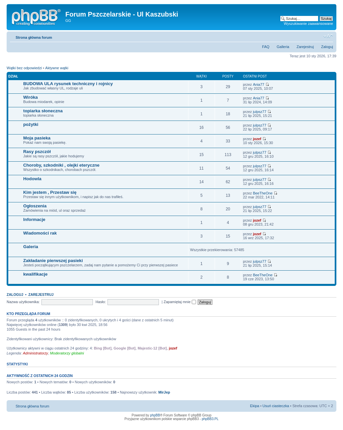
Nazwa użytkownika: (23, 302)
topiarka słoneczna (43, 110)
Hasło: (101, 302)
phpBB (155, 415)
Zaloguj (327, 47)
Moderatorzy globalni (67, 353)
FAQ (265, 47)
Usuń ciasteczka (275, 406)
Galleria (283, 47)
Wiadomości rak (40, 233)
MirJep (164, 392)
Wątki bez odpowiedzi (24, 68)
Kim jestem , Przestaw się (50, 192)
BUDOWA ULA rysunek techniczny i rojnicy (68, 83)
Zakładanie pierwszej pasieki (53, 260)
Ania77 (258, 84)
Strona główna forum (34, 37)
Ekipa (254, 406)
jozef (257, 139)
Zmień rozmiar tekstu (328, 36)
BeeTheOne (262, 193)
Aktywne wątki (56, 68)
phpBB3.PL (210, 419)
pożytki (30, 124)
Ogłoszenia (34, 205)
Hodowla (32, 178)
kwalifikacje (35, 274)
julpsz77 (259, 112)
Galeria (30, 246)
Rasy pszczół (37, 151)
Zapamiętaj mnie (180, 302)
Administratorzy (35, 353)
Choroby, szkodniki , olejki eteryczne (61, 165)
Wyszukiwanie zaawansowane (308, 24)
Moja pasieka (36, 137)
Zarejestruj (305, 47)
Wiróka (30, 97)
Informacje (34, 219)
